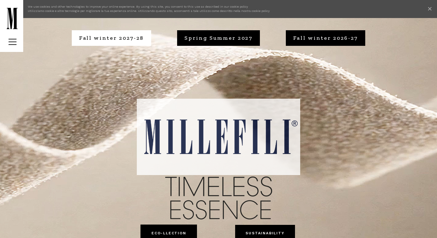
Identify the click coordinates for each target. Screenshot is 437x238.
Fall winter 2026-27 (325, 38)
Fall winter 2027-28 (111, 38)
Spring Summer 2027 (218, 38)
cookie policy (239, 6)
